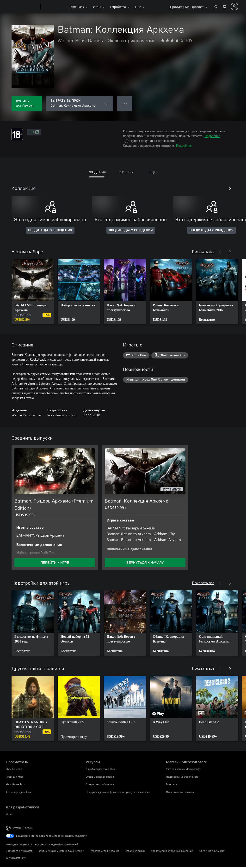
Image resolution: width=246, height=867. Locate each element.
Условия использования (104, 850)
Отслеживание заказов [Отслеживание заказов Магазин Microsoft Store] (180, 792)
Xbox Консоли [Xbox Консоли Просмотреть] (14, 768)
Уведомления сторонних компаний (172, 850)
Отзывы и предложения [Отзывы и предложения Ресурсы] (100, 776)
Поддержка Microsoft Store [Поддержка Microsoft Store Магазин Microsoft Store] (182, 776)
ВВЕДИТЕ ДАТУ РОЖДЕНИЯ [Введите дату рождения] (50, 230)
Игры (97, 7)
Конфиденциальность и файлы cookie (61, 850)
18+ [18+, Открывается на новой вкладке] (34, 132)
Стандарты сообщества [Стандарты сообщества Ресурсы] (100, 784)
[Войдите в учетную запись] (234, 6)
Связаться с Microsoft (19, 850)
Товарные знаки (135, 850)
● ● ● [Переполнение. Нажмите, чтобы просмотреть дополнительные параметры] (125, 103)
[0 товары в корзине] (224, 6)
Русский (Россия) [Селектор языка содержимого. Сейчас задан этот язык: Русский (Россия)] (22, 827)
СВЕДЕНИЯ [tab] (96, 172)
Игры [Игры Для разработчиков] (9, 814)
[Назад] (220, 188)
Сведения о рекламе (211, 850)
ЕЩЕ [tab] (152, 172)
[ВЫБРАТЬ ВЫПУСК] (79, 103)
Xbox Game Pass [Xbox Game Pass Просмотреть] (15, 784)
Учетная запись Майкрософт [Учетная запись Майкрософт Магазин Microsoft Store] (183, 768)
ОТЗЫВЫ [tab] (126, 172)
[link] (33, 291)
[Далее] (229, 188)
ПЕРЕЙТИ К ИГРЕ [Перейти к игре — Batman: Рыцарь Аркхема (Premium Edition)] (54, 562)
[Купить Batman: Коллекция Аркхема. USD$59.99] (27, 103)
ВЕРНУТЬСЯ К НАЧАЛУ (145, 562)
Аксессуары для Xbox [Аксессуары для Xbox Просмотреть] (18, 792)
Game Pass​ (76, 7)
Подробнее (212, 135)
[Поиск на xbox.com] (215, 6)
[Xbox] (54, 6)
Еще (138, 7)
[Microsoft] (22, 6)
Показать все (203, 251)
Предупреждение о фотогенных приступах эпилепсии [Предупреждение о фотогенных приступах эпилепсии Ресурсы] (118, 792)
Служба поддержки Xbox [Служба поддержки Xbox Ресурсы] (100, 768)
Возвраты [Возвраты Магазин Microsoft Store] (172, 784)
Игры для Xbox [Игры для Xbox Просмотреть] (14, 776)
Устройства (118, 7)
